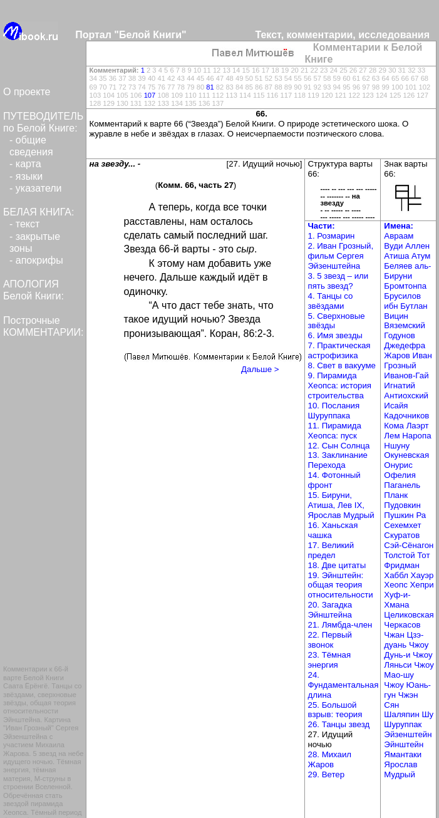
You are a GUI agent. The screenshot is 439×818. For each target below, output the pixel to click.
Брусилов (402, 296)
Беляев (399, 266)
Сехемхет (402, 525)
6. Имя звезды (335, 335)
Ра (421, 515)
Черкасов (402, 624)
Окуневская (406, 455)
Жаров (398, 355)
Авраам (398, 236)
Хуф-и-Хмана (397, 599)
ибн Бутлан (405, 306)
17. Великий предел (331, 550)
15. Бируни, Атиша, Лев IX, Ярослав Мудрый (341, 505)
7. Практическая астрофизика (339, 350)
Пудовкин (402, 505)
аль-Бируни (407, 271)
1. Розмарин (331, 236)
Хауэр (422, 575)
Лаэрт (417, 425)
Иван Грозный (407, 360)
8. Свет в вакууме (342, 365)
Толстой (400, 555)
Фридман (401, 565)
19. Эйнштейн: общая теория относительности (340, 585)
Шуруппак (402, 724)
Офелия (400, 475)
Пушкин (400, 515)
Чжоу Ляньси (408, 660)
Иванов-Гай (406, 375)
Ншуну (397, 445)
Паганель (402, 485)
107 (150, 95)
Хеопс (397, 584)
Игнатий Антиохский (406, 390)
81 (210, 87)
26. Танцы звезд (339, 724)
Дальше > (260, 369)
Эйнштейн (403, 744)
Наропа (416, 435)
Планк (396, 495)
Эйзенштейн (407, 734)
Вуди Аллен (407, 246)
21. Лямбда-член (340, 624)
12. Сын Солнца (339, 445)
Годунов (399, 335)
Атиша (397, 256)
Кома (395, 425)
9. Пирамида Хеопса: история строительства (340, 385)
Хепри (421, 584)
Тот (423, 555)
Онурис (398, 465)
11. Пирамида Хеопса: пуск (334, 430)
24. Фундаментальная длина (343, 685)
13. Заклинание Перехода (338, 460)
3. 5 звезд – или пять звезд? (338, 281)
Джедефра (404, 345)
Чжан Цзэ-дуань (403, 640)
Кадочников (406, 415)
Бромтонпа (405, 286)
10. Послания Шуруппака (334, 410)
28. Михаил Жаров (330, 759)
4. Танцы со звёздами (330, 301)
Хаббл (397, 575)
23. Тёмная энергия (329, 660)
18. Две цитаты (337, 565)
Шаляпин (402, 714)
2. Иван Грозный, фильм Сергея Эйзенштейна (341, 256)
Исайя (396, 405)
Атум (420, 256)
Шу (427, 714)
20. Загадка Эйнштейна (330, 609)
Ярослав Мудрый (400, 769)
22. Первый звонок (330, 640)
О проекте (26, 91)
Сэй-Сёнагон (408, 545)
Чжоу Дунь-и (406, 650)
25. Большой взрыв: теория (335, 710)
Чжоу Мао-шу (408, 670)
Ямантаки (402, 754)
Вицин (396, 316)
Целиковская (408, 614)
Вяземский (404, 325)
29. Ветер (326, 774)
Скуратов (402, 535)
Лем (393, 435)
